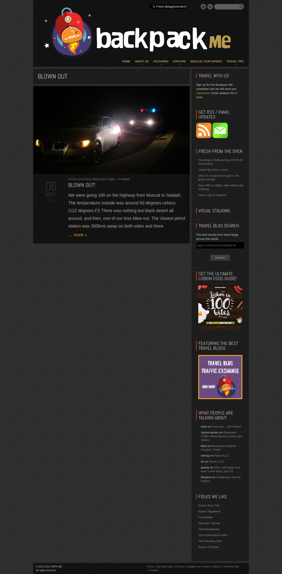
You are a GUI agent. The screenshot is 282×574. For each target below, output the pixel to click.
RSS (210, 6)
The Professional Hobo (212, 535)
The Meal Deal (231, 566)
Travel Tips (235, 61)
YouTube (203, 6)
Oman (111, 179)
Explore (179, 61)
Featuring (161, 61)
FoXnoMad (205, 517)
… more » (77, 234)
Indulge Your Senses (206, 61)
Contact (154, 570)
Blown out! (81, 185)
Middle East (100, 179)
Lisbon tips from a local (213, 169)
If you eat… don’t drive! (226, 426)
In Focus (86, 179)
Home (126, 61)
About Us (142, 61)
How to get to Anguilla (212, 195)
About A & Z (221, 455)
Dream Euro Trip (208, 505)
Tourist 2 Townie (208, 547)
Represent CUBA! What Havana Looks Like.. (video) (222, 436)
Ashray (125, 179)
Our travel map (164, 566)
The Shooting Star (209, 541)
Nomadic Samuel (209, 523)
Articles (216, 566)
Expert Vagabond (209, 511)
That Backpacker (209, 529)
